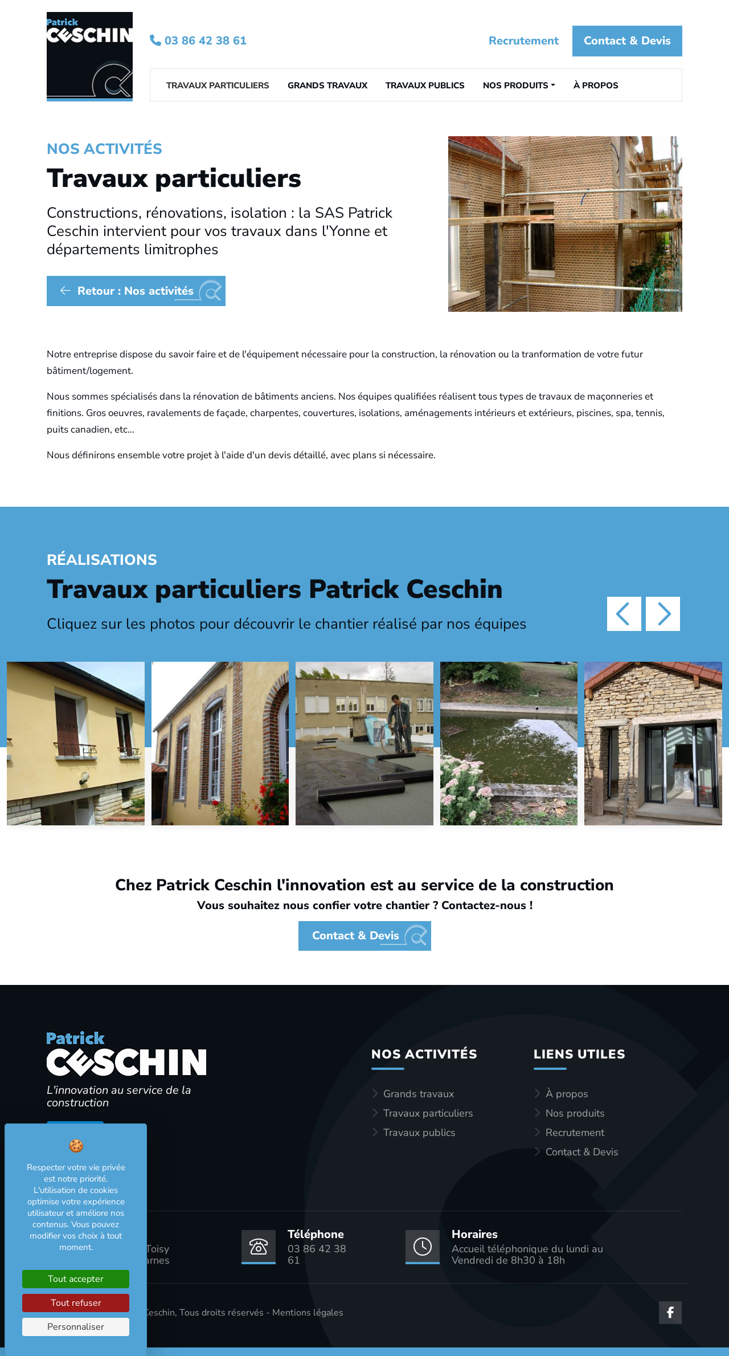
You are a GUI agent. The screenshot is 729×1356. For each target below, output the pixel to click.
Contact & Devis (627, 40)
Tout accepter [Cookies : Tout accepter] (76, 1279)
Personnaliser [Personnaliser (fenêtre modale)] (75, 1327)
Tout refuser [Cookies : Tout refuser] (76, 1303)
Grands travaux (418, 1094)
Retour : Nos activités (127, 291)
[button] (519, 87)
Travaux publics (419, 1132)
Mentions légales (307, 1312)
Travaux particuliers (428, 1113)
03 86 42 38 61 (198, 40)
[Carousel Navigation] (635, 613)
